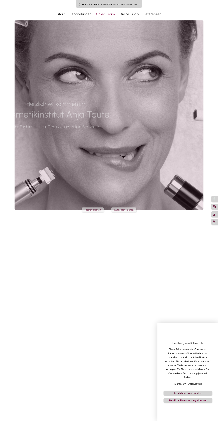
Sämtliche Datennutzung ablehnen (187, 400)
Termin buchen (92, 210)
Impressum (180, 384)
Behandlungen (80, 14)
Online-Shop (129, 14)
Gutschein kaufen (124, 210)
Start (61, 14)
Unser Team (105, 14)
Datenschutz (195, 384)
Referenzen (152, 14)
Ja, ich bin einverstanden (187, 393)
